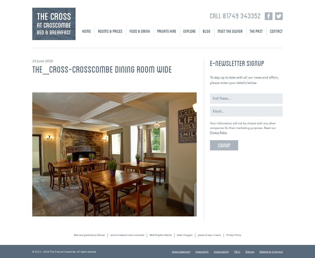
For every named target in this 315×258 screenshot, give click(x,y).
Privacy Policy (218, 133)
